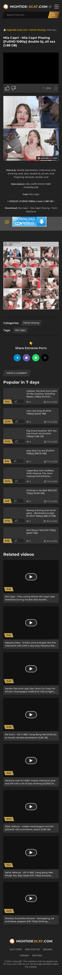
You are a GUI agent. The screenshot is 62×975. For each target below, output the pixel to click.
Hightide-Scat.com (17, 30)
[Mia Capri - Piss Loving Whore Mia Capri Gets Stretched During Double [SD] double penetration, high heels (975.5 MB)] (31, 581)
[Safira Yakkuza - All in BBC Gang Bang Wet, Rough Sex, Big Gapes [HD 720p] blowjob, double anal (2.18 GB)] (31, 857)
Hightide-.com (27, 7)
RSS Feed (37, 955)
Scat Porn (16, 949)
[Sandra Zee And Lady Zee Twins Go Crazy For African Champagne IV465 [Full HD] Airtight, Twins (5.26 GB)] (31, 673)
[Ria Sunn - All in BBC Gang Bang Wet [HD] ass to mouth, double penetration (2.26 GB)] (31, 719)
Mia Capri (20, 330)
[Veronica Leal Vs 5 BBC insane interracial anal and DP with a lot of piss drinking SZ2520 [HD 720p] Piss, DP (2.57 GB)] (31, 765)
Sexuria (47, 949)
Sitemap (24, 955)
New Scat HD (32, 949)
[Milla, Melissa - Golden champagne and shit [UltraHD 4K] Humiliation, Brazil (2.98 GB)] (31, 811)
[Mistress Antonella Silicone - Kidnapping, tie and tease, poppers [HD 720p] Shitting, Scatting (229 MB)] (31, 903)
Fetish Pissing (37, 30)
